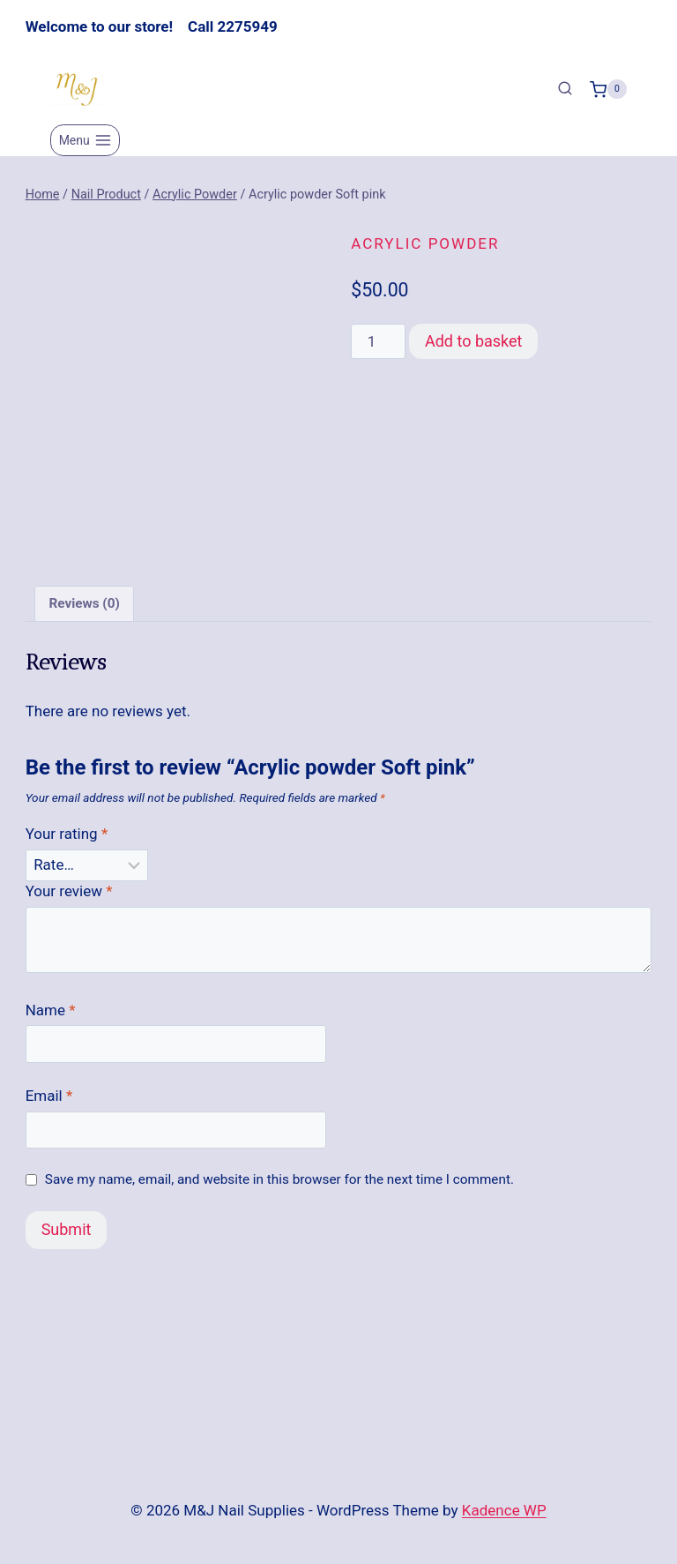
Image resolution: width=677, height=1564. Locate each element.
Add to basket (474, 341)
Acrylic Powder (425, 243)
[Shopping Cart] (608, 89)
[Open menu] (85, 140)
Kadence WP (504, 1510)
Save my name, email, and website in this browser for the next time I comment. (279, 1186)
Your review (69, 898)
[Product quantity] (378, 341)
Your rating (67, 841)
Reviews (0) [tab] (83, 611)
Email (49, 1102)
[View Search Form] (565, 89)
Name (51, 1017)
